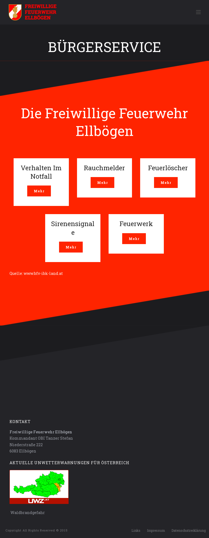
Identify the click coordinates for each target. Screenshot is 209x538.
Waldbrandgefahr (27, 512)
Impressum (156, 530)
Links (135, 530)
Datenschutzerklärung (188, 530)
